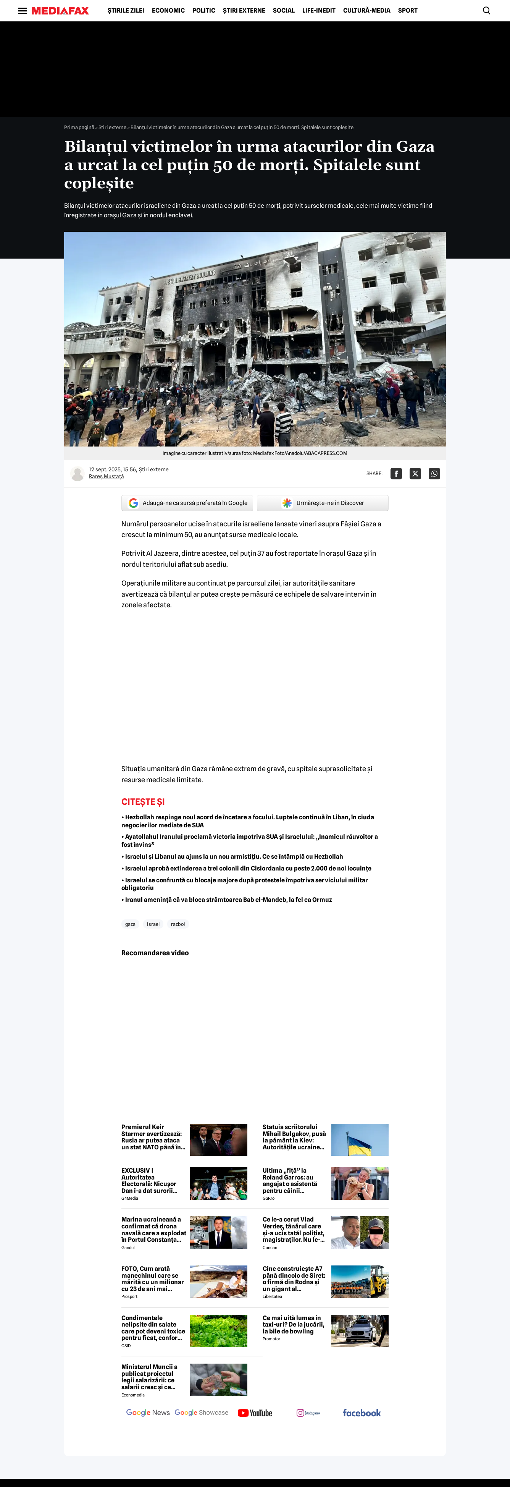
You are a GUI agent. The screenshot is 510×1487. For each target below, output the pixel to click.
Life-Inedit (319, 11)
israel (153, 924)
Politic (203, 11)
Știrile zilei (126, 11)
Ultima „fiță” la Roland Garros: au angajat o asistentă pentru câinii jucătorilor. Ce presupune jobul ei (290, 1180)
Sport (408, 11)
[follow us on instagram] (308, 1413)
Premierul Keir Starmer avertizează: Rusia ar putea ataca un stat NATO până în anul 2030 (151, 1137)
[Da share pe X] (415, 473)
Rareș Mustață (106, 476)
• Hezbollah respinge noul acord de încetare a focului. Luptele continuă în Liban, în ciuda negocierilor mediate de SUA (247, 821)
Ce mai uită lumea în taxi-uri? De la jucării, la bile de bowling (293, 1325)
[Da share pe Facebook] (396, 473)
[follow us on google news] (148, 1413)
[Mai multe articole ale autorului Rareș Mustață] (77, 473)
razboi (178, 924)
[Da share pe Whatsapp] (434, 473)
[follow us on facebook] (362, 1413)
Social (284, 11)
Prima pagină (79, 127)
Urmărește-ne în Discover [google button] (322, 503)
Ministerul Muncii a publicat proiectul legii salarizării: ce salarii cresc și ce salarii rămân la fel (149, 1377)
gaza (130, 924)
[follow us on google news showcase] (201, 1413)
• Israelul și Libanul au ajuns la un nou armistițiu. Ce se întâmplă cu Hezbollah (232, 856)
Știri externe (244, 11)
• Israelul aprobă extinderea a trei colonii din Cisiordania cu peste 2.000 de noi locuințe (246, 868)
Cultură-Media (367, 11)
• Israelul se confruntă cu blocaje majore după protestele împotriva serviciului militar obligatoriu (244, 884)
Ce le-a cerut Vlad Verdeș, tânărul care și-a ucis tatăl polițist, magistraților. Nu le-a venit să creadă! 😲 (293, 1229)
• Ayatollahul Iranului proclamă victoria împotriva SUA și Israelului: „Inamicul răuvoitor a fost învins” (249, 840)
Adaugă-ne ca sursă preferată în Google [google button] (187, 503)
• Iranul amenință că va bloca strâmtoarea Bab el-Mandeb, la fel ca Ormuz (226, 899)
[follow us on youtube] (255, 1413)
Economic (168, 11)
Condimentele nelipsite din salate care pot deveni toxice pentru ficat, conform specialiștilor (153, 1328)
